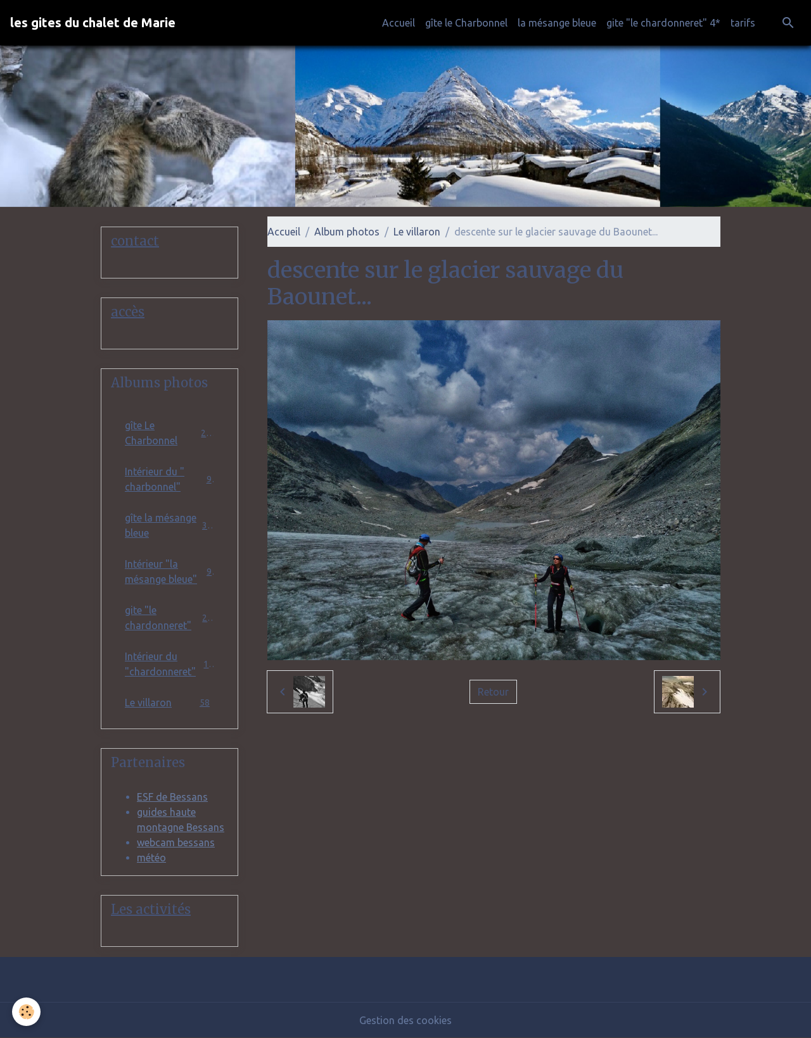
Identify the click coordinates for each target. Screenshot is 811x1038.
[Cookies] (27, 1011)
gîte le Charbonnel (466, 22)
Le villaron (416, 231)
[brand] (93, 22)
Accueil (398, 22)
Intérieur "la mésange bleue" (169, 571)
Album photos (347, 231)
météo (151, 857)
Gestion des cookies (405, 1020)
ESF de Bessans (172, 797)
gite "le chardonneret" (169, 617)
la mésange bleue (557, 22)
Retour (493, 691)
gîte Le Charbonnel (169, 433)
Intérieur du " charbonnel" (169, 479)
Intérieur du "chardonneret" (169, 664)
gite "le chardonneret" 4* (663, 22)
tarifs (743, 22)
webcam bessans (176, 842)
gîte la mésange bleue (169, 525)
